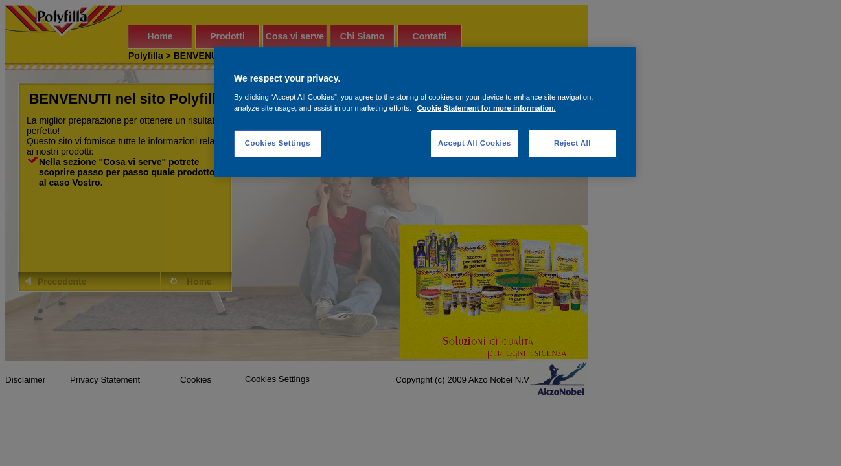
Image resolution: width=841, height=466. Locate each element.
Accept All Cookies (474, 143)
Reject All (572, 143)
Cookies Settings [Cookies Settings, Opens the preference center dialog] (277, 143)
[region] (425, 112)
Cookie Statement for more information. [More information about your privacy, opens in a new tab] (486, 108)
